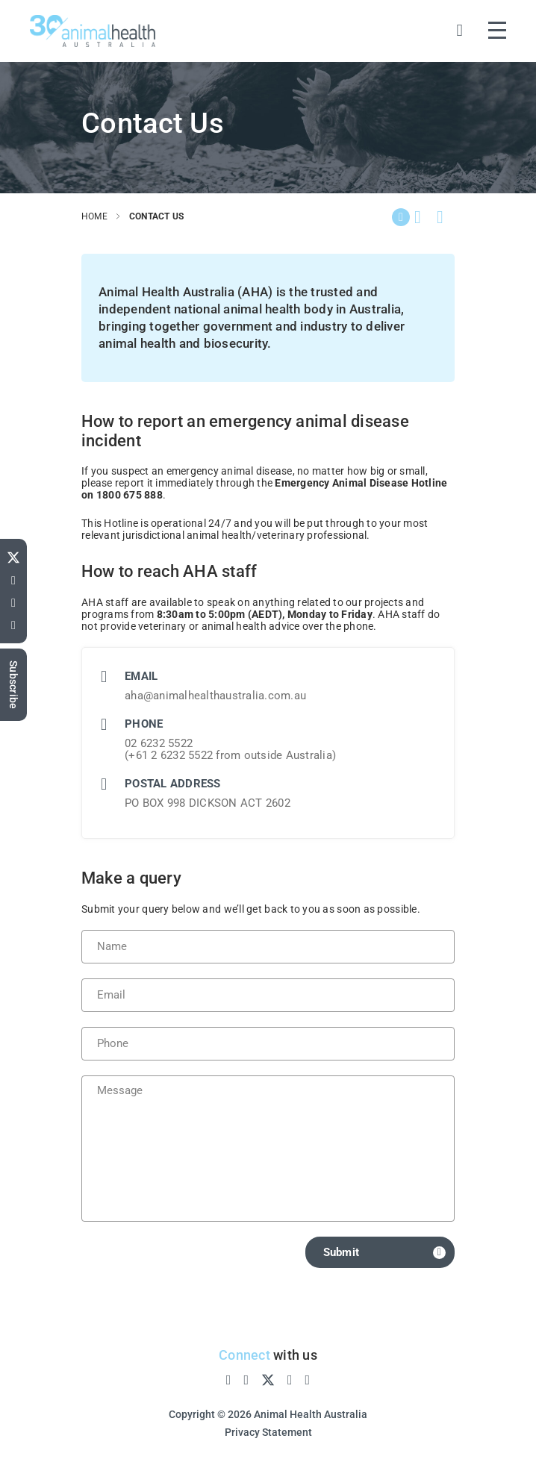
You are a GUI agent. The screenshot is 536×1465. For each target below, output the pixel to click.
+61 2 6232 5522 (170, 755)
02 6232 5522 (159, 743)
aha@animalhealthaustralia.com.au (215, 695)
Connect (244, 1355)
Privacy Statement (268, 1432)
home (94, 216)
